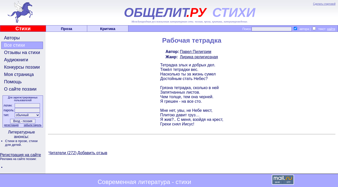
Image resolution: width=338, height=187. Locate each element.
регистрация (11, 125)
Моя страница (19, 74)
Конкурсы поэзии (22, 67)
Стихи (23, 28)
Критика (107, 28)
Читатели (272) (63, 153)
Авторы (12, 37)
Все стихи (14, 45)
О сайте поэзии (20, 89)
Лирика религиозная (199, 57)
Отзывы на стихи (22, 52)
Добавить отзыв (92, 153)
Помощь (13, 81)
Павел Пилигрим (195, 51)
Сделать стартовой (324, 4)
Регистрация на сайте (20, 155)
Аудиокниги (16, 59)
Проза (66, 28)
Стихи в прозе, (17, 141)
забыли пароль (32, 125)
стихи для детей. (21, 143)
